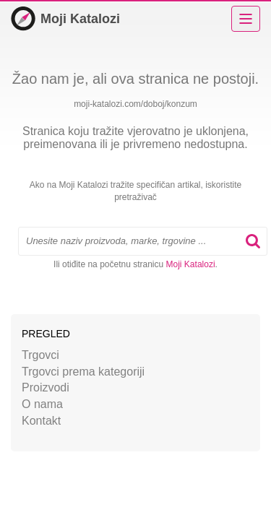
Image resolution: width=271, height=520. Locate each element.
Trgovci (40, 355)
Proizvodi (45, 387)
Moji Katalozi (190, 264)
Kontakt (41, 421)
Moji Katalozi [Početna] (65, 18)
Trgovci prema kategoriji (83, 371)
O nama (42, 404)
